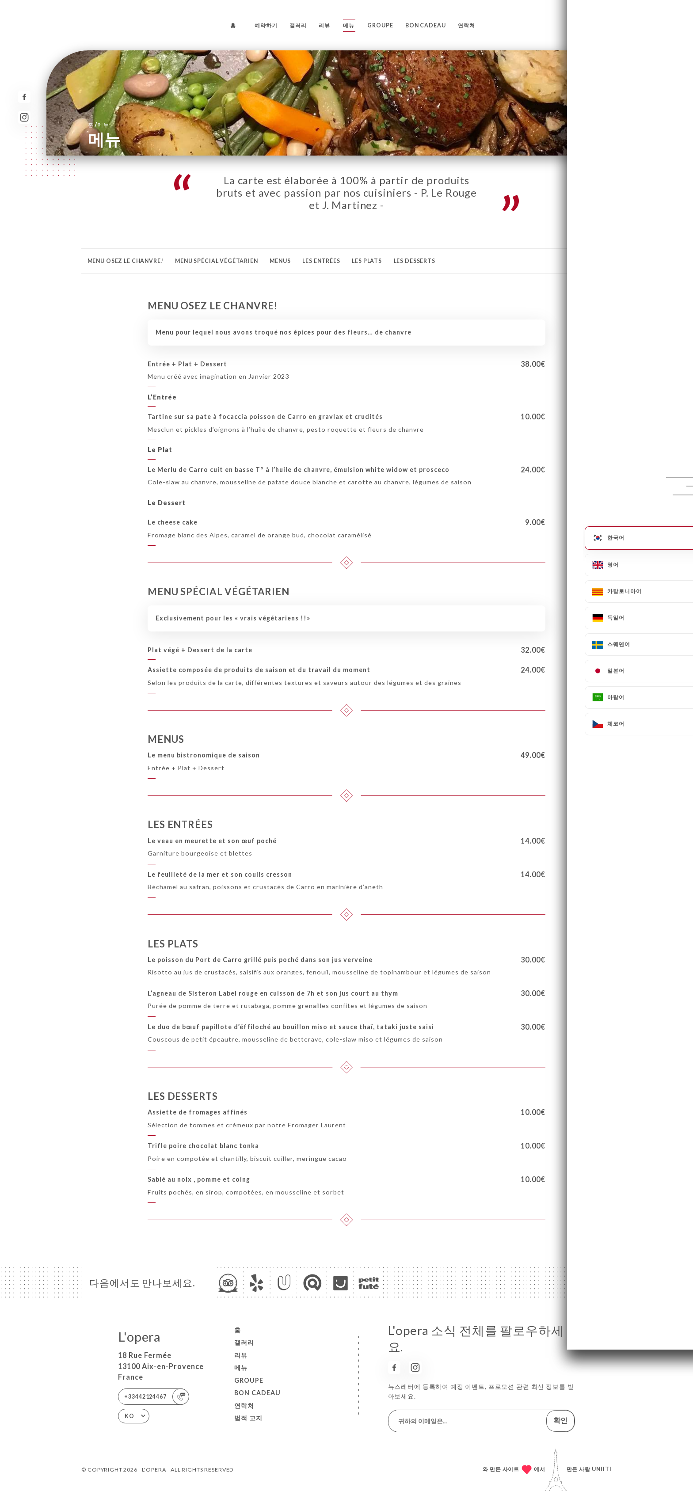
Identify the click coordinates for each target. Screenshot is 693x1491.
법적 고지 (248, 1418)
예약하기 (266, 25)
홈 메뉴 (98, 124)
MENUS (280, 261)
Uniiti (602, 1469)
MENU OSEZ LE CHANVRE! (126, 261)
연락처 (466, 25)
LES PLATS (367, 261)
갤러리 (298, 25)
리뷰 (324, 25)
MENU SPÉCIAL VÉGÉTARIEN (216, 261)
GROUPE (380, 25)
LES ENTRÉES (321, 261)
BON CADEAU (425, 25)
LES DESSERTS (414, 261)
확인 (560, 1420)
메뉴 (348, 25)
